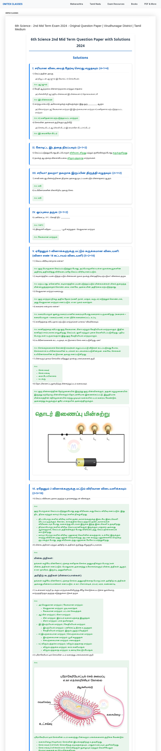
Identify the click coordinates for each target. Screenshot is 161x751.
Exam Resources (116, 4)
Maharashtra (76, 4)
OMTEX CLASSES (12, 4)
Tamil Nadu (95, 4)
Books (134, 4)
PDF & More (150, 4)
